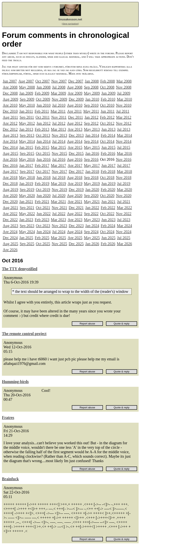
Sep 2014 (91, 141)
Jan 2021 (26, 201)
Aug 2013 (10, 135)
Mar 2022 (124, 207)
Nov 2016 (123, 159)
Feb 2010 (108, 99)
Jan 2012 (91, 117)
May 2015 (92, 147)
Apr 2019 (75, 183)
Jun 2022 (43, 213)
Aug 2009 (10, 99)
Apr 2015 (75, 147)
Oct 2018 (107, 177)
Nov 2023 (59, 225)
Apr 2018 (10, 177)
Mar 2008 (123, 81)
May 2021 (92, 201)
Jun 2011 (108, 111)
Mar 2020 (124, 189)
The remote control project (24, 333)
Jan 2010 (92, 99)
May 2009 (92, 93)
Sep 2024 (91, 232)
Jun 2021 (108, 201)
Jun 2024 (43, 232)
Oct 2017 (43, 171)
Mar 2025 (58, 238)
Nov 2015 (59, 153)
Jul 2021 (123, 201)
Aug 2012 (74, 123)
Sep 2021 (27, 207)
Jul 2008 (58, 87)
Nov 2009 (59, 99)
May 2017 (92, 165)
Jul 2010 (58, 105)
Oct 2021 (43, 207)
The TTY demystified (19, 269)
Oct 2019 (43, 189)
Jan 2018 (92, 171)
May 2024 (27, 232)
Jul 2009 (123, 93)
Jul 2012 (58, 123)
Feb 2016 (108, 153)
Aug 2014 (74, 141)
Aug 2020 (74, 195)
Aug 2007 (26, 81)
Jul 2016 (58, 159)
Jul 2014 (58, 141)
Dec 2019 (76, 189)
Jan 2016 (92, 153)
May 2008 (27, 87)
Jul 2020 (58, 195)
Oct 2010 (107, 105)
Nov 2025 (59, 244)
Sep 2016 (91, 159)
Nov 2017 (59, 171)
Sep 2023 (27, 225)
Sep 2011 (27, 117)
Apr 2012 (10, 123)
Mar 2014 (124, 135)
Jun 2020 (43, 195)
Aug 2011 (10, 117)
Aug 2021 (10, 207)
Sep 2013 (27, 135)
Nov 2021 (59, 207)
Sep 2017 (27, 171)
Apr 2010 (10, 105)
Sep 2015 (27, 153)
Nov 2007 (59, 81)
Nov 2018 (123, 177)
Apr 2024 (10, 232)
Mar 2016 (124, 153)
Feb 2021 (42, 201)
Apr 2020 (10, 195)
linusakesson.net (70, 19)
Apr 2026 (10, 250)
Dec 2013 (76, 135)
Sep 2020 (91, 195)
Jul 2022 (58, 213)
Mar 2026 (124, 244)
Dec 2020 (10, 201)
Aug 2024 (74, 232)
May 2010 (27, 105)
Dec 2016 (10, 165)
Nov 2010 (123, 105)
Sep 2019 (27, 189)
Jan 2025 (26, 238)
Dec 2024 (10, 238)
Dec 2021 (76, 207)
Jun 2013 (108, 129)
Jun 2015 (108, 147)
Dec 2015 (76, 153)
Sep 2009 (27, 99)
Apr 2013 (75, 129)
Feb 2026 (108, 244)
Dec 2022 (10, 219)
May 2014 (27, 141)
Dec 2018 (10, 183)
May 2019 (92, 183)
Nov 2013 (59, 135)
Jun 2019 (108, 183)
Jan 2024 (92, 225)
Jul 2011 (122, 111)
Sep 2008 (91, 87)
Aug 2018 (74, 177)
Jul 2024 (58, 232)
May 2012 (27, 123)
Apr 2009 (75, 93)
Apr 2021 (75, 201)
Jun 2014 (43, 141)
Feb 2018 (108, 171)
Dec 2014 (10, 147)
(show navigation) (70, 23)
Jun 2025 (108, 238)
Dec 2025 (76, 244)
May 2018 (27, 177)
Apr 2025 (75, 238)
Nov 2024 (123, 232)
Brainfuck (10, 479)
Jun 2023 (108, 219)
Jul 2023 (123, 219)
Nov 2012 (123, 123)
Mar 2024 (124, 225)
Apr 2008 (10, 87)
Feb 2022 (108, 207)
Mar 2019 (58, 183)
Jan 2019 (26, 183)
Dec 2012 (10, 129)
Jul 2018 (58, 177)
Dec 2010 (10, 111)
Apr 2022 (10, 213)
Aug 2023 (10, 225)
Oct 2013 (43, 135)
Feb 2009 (42, 93)
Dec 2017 (76, 171)
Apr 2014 (10, 141)
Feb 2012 (107, 117)
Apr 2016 (10, 159)
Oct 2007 (42, 81)
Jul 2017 (123, 165)
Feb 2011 (42, 111)
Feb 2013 (42, 129)
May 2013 (92, 129)
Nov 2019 (59, 189)
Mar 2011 (58, 111)
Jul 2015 (123, 147)
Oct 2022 (107, 213)
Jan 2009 (26, 93)
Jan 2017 (26, 165)
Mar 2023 (58, 219)
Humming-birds (15, 381)
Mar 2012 (123, 117)
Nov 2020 (123, 195)
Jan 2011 (26, 111)
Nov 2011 (59, 117)
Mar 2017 (58, 165)
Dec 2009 (76, 99)
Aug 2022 (74, 213)
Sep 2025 (27, 244)
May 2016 (27, 159)
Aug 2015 (10, 153)
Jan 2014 (92, 135)
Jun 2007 (10, 81)
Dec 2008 (10, 93)
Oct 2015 (43, 153)
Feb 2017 (42, 165)
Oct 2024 (107, 232)
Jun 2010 (43, 105)
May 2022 (27, 213)
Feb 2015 (42, 147)
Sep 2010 (91, 105)
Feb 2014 (108, 135)
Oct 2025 (43, 244)
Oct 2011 (43, 117)
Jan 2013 (26, 129)
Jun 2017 (108, 165)
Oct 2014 (107, 141)
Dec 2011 (75, 117)
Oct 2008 (107, 87)
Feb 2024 (108, 225)
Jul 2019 (123, 183)
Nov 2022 (123, 213)
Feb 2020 (108, 189)
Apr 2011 (74, 111)
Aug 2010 (74, 105)
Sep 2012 (91, 123)
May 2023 (92, 219)
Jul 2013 (123, 129)
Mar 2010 (124, 99)
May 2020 (27, 195)
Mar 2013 (58, 129)
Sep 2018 (91, 177)
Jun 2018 (43, 177)
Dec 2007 (75, 81)
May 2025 (92, 238)
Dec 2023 (76, 225)
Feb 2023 (42, 219)
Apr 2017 (75, 165)
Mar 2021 (58, 201)
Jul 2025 (123, 238)
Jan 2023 (26, 219)
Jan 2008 (92, 81)
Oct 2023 (43, 225)
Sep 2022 (91, 213)
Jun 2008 (43, 87)
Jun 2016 (43, 159)
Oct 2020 (107, 195)
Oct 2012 (107, 123)
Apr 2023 (75, 219)
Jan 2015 (26, 147)
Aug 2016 (74, 159)
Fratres (8, 417)
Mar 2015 (58, 147)
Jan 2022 (92, 207)
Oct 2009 (43, 99)
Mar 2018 (124, 171)
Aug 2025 (10, 244)
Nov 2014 (123, 141)
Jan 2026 (92, 244)
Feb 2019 (42, 183)
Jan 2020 (92, 189)
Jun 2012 (43, 123)
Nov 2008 (123, 87)
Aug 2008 (74, 87)
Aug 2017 (10, 171)
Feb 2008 (107, 81)
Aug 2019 (10, 189)
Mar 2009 (58, 93)
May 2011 (91, 111)
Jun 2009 (108, 93)
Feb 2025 (42, 238)
